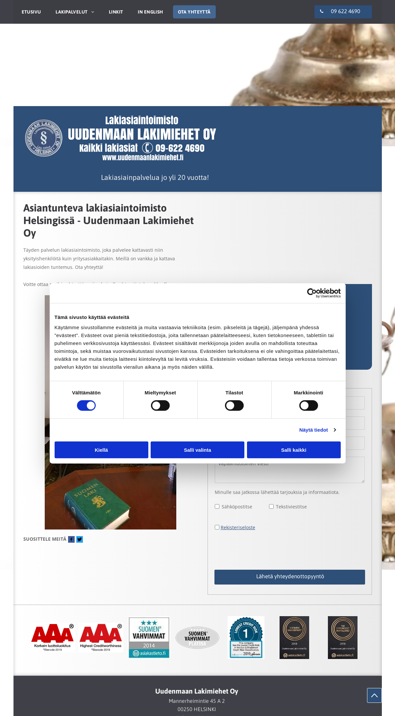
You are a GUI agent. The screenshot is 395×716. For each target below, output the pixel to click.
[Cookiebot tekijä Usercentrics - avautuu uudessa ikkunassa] (312, 293)
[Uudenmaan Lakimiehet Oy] (52, 637)
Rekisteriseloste (238, 527)
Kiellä (101, 449)
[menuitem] (30, 11)
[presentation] (265, 550)
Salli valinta (197, 449)
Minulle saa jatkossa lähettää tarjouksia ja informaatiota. (277, 492)
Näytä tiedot (313, 430)
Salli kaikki (294, 449)
